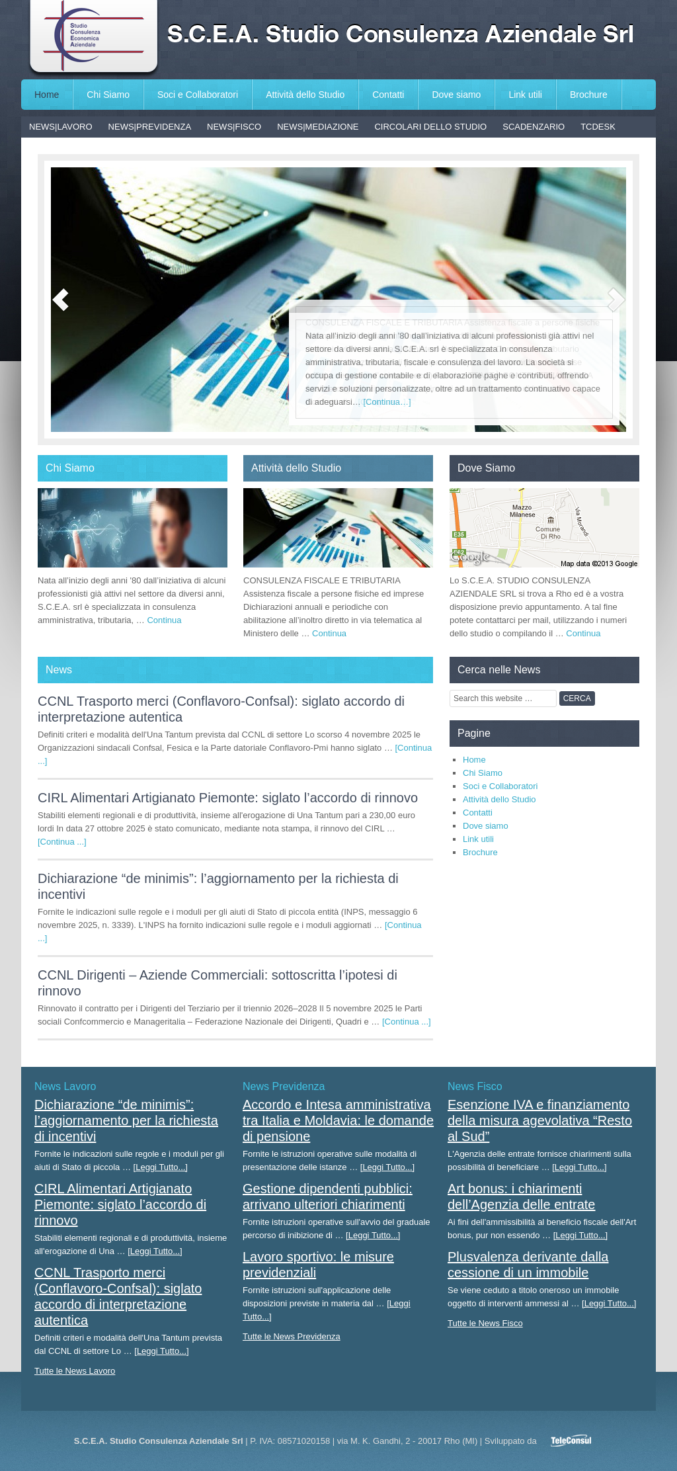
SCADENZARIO (533, 127)
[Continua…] (387, 402)
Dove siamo (456, 94)
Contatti (388, 94)
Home (46, 94)
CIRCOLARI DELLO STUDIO (430, 127)
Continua (164, 620)
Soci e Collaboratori (197, 94)
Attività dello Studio (305, 94)
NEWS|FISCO (234, 127)
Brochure (589, 94)
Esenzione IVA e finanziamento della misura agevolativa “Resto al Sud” (540, 1120)
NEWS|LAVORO (61, 127)
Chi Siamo (108, 94)
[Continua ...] (62, 842)
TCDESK (598, 127)
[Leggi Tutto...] (161, 1167)
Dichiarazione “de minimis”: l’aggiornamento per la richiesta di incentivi (126, 1120)
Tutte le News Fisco (485, 1323)
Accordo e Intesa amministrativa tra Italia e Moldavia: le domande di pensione (338, 1120)
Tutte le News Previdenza (291, 1336)
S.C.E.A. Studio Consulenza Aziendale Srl (338, 39)
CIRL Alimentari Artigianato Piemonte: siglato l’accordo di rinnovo (228, 797)
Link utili (525, 94)
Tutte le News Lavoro (74, 1371)
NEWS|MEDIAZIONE (317, 127)
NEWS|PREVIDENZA (149, 127)
